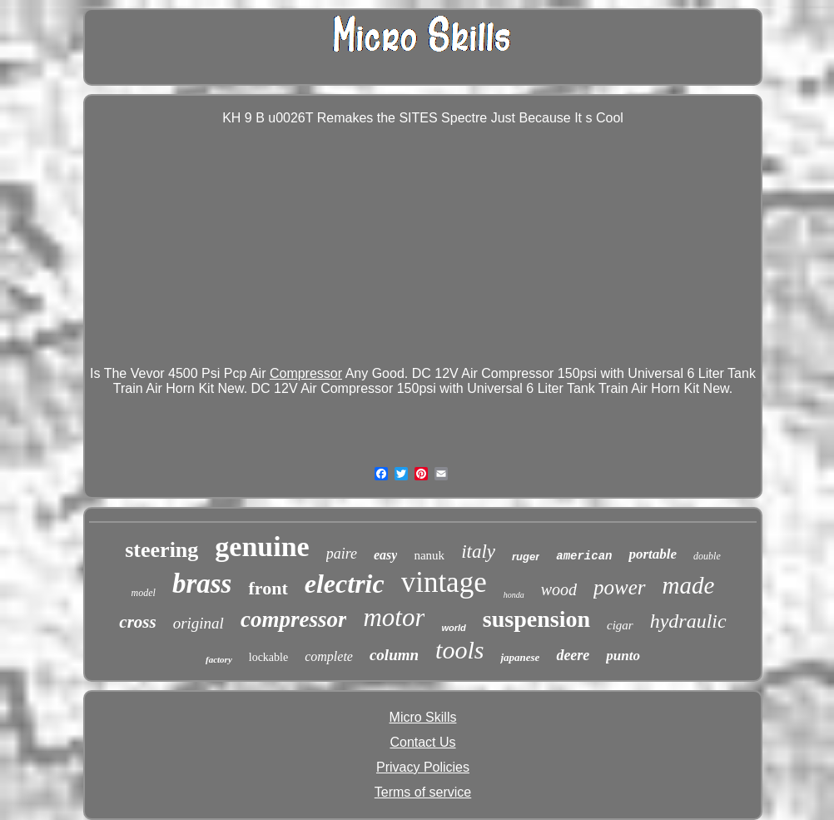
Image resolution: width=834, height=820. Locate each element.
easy (385, 555)
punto (623, 655)
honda (514, 594)
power (619, 587)
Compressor (306, 373)
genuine (262, 546)
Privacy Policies (422, 767)
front (267, 588)
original (198, 623)
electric (345, 584)
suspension (536, 619)
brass (202, 584)
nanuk (429, 555)
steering (161, 550)
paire (341, 553)
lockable (268, 657)
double (707, 556)
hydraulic (688, 621)
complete (329, 656)
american (584, 556)
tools (459, 649)
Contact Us (422, 742)
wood (559, 589)
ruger (525, 556)
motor (393, 617)
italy (478, 551)
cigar (620, 625)
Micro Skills (423, 717)
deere (572, 655)
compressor (294, 619)
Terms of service (423, 792)
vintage (444, 582)
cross (137, 622)
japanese (519, 657)
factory (219, 659)
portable (652, 554)
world (453, 628)
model (144, 593)
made (689, 585)
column (394, 654)
